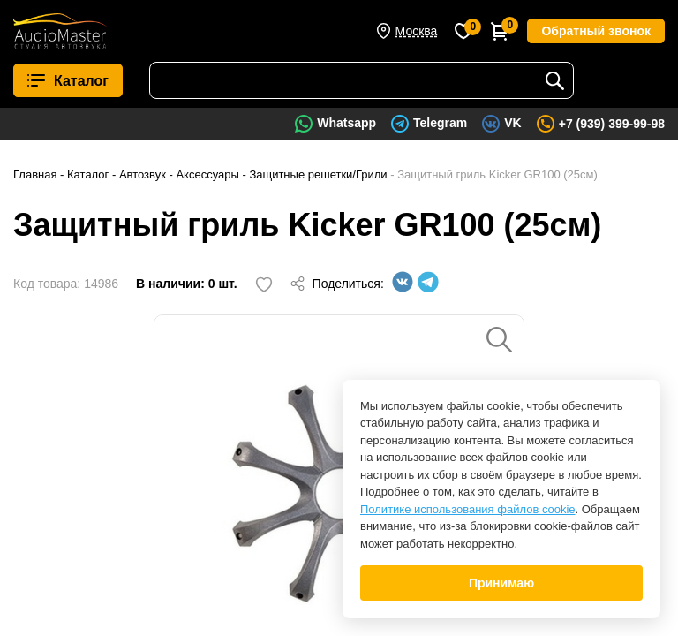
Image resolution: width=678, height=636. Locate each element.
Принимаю (501, 583)
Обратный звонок (596, 31)
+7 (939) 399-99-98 (612, 124)
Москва (417, 31)
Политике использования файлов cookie (468, 509)
